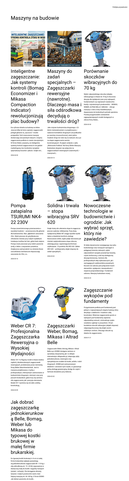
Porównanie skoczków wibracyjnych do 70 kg (100, 79)
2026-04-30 (14, 155)
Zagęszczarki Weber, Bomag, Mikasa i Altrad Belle (62, 334)
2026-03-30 (87, 124)
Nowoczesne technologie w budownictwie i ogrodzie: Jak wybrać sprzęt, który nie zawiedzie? (99, 222)
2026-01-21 (87, 338)
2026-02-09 (14, 390)
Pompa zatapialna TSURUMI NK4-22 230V (26, 214)
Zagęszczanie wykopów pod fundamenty (98, 295)
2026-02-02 (51, 376)
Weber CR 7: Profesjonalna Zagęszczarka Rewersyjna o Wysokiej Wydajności (25, 339)
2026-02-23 (87, 278)
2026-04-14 (51, 158)
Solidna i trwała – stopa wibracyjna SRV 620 (63, 214)
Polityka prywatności (120, 7)
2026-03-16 (14, 259)
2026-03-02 (51, 256)
